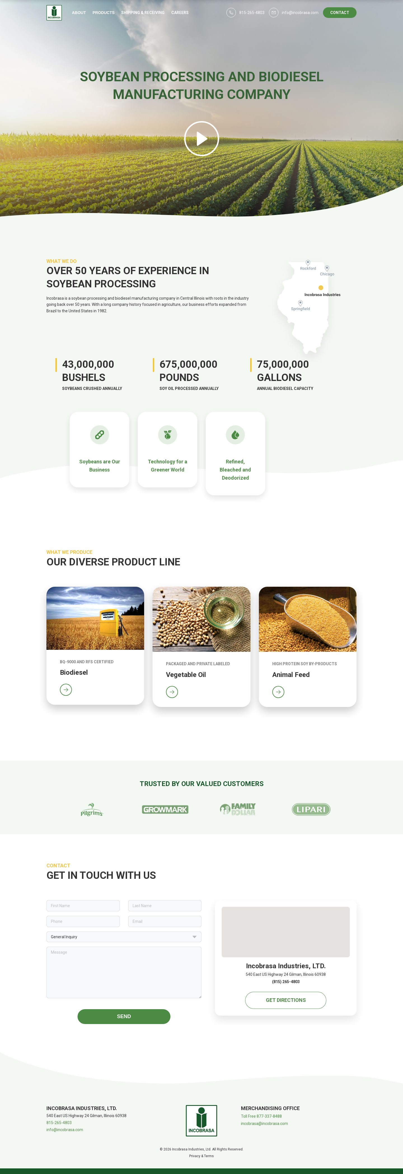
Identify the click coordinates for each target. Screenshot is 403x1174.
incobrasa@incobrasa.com (264, 1123)
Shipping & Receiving (143, 12)
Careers (180, 12)
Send (124, 1016)
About (79, 12)
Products (104, 12)
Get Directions (286, 1000)
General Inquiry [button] (124, 937)
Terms (209, 1156)
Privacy (194, 1156)
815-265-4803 (59, 1122)
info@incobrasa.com (64, 1129)
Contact (339, 12)
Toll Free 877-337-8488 (261, 1116)
